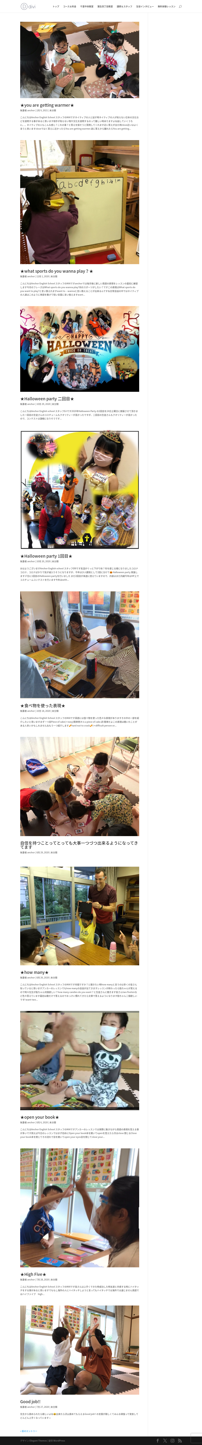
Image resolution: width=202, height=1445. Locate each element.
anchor (31, 110)
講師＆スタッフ (124, 6)
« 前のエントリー (28, 1431)
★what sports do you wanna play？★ (56, 271)
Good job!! (32, 1401)
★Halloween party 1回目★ (46, 556)
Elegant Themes (38, 1440)
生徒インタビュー (145, 6)
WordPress (59, 1440)
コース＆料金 (69, 6)
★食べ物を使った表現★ (42, 705)
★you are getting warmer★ (47, 105)
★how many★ (34, 972)
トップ (56, 6)
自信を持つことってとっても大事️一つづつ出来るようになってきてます (79, 845)
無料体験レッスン (166, 6)
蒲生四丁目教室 (105, 6)
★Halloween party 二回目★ (47, 399)
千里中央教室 (86, 6)
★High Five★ (33, 1274)
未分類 (52, 110)
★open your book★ (39, 1117)
